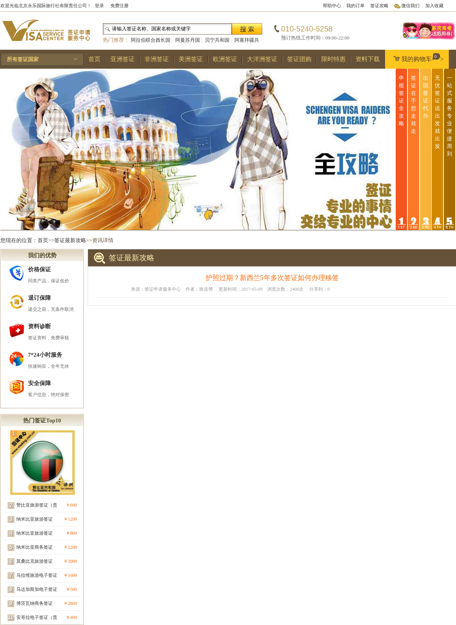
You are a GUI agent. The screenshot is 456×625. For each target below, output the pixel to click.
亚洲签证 (122, 59)
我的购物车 (416, 58)
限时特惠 (333, 59)
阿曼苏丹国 (187, 40)
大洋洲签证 (262, 59)
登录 (99, 5)
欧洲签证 (225, 59)
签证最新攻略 (70, 240)
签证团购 (299, 59)
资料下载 (367, 59)
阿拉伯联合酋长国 (150, 40)
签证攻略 (379, 5)
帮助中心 (332, 5)
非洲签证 (157, 59)
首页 (94, 59)
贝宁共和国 (217, 40)
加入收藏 (434, 5)
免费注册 (119, 5)
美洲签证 (191, 59)
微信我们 (410, 5)
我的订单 (355, 5)
